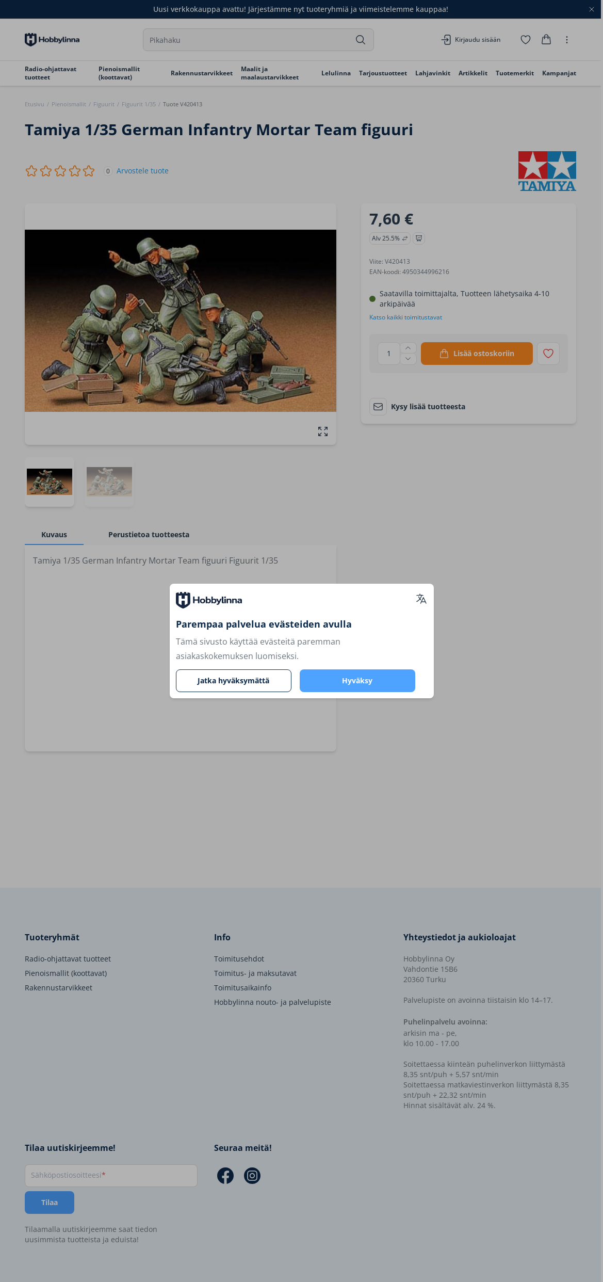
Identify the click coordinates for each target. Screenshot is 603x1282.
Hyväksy (357, 680)
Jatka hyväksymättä (233, 680)
